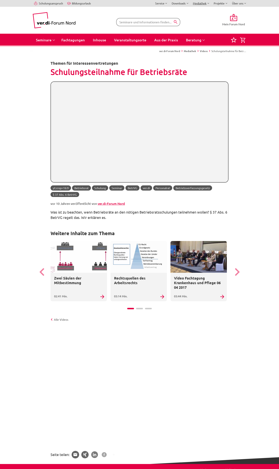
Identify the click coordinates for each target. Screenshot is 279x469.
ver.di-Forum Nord (111, 203)
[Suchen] (175, 22)
